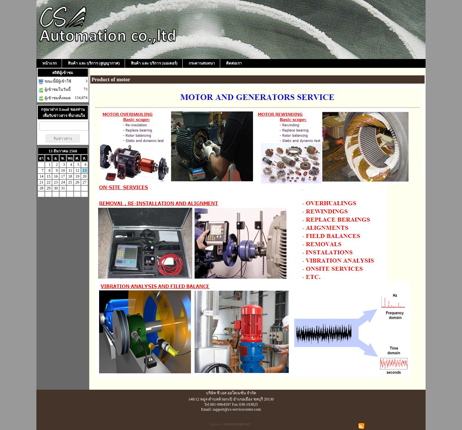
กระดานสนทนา (202, 63)
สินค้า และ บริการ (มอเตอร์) (154, 63)
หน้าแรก (49, 63)
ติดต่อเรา (234, 63)
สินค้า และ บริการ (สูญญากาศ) (94, 63)
